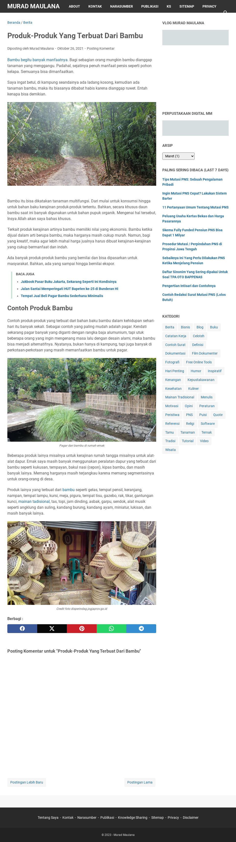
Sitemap (186, 6)
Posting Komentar (101, 48)
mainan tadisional (34, 501)
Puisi (203, 415)
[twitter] (52, 628)
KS (169, 6)
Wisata (170, 450)
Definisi (197, 345)
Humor (196, 371)
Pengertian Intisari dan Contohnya (189, 286)
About (74, 6)
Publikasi (149, 6)
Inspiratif (215, 371)
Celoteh (198, 336)
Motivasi (171, 406)
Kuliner (193, 389)
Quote (218, 415)
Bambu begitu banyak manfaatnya (37, 60)
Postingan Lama (140, 782)
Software (208, 424)
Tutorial (187, 441)
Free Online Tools (199, 362)
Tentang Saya (48, 817)
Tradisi (170, 441)
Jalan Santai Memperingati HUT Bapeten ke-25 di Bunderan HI (69, 289)
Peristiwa (172, 415)
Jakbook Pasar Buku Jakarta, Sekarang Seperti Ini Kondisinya (69, 282)
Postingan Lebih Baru (26, 782)
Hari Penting (174, 371)
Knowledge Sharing (132, 817)
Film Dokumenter (205, 353)
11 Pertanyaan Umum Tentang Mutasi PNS (195, 207)
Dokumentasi (175, 353)
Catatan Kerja (175, 336)
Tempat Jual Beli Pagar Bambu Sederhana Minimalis (62, 296)
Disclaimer (21, 19)
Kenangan (173, 380)
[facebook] (22, 628)
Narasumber (121, 6)
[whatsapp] (112, 628)
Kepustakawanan (201, 380)
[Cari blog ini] (226, 13)
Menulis (206, 397)
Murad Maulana (33, 6)
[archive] (178, 156)
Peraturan (207, 406)
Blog (200, 327)
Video (204, 441)
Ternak (206, 432)
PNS (189, 415)
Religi (190, 424)
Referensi (172, 424)
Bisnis (185, 327)
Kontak (95, 6)
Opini (189, 406)
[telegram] (141, 628)
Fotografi (172, 362)
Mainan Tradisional (179, 397)
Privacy (209, 6)
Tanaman (187, 432)
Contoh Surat (175, 345)
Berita (169, 327)
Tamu (169, 432)
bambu (68, 489)
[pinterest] (82, 628)
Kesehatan (173, 389)
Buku (214, 327)
